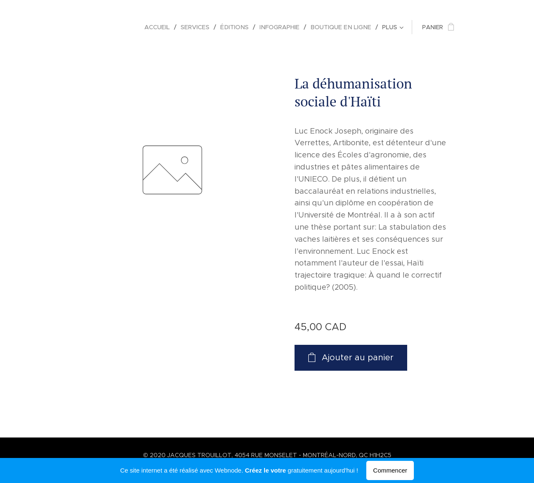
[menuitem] (166, 27)
